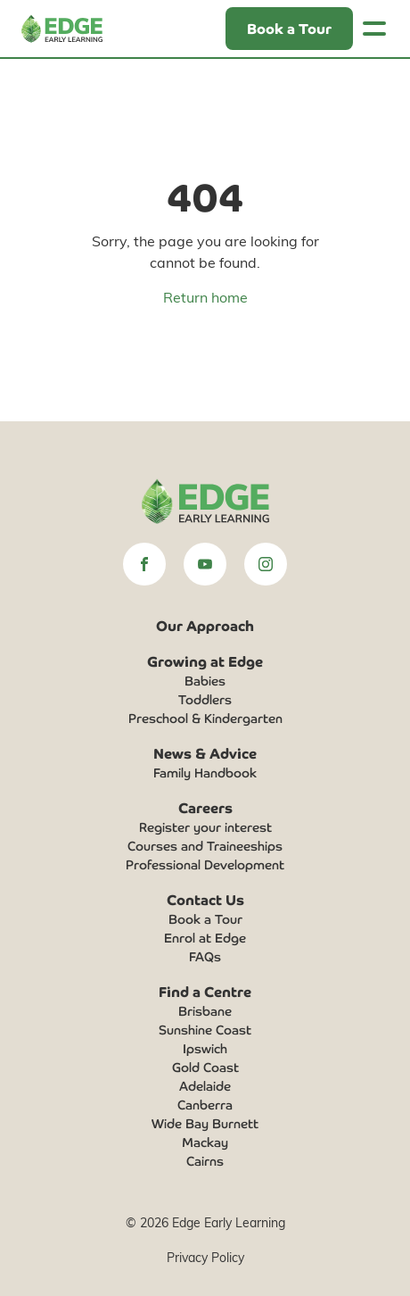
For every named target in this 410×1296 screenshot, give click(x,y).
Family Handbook (205, 772)
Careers (205, 807)
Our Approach (205, 625)
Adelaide (205, 1085)
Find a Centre (205, 990)
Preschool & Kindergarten (205, 717)
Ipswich (205, 1048)
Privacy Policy (205, 1257)
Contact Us (205, 899)
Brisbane (205, 1010)
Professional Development (205, 864)
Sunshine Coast (205, 1029)
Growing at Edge (205, 660)
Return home (205, 296)
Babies (205, 680)
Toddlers (205, 699)
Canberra (205, 1104)
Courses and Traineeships (205, 845)
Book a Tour (205, 918)
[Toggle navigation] (374, 28)
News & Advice (205, 752)
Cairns (205, 1160)
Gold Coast (205, 1066)
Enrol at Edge (205, 937)
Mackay (205, 1141)
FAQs (205, 956)
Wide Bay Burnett (205, 1123)
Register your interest (205, 826)
